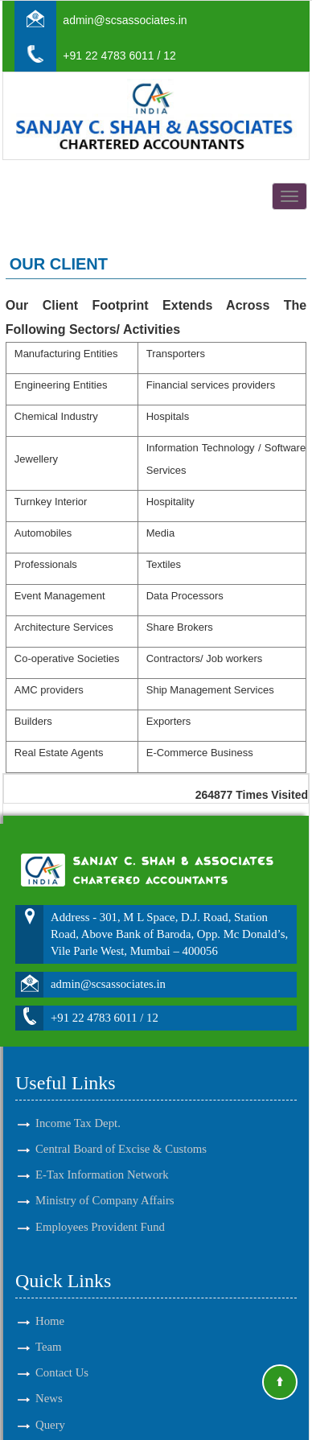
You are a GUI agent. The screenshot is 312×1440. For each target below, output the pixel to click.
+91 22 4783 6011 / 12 (119, 55)
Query (50, 1405)
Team (48, 1328)
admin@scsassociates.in (125, 20)
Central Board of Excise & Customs (121, 1130)
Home (49, 1302)
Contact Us (61, 1353)
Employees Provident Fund (100, 1207)
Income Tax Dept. (78, 1104)
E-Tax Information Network (102, 1156)
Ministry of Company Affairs (104, 1181)
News (49, 1379)
